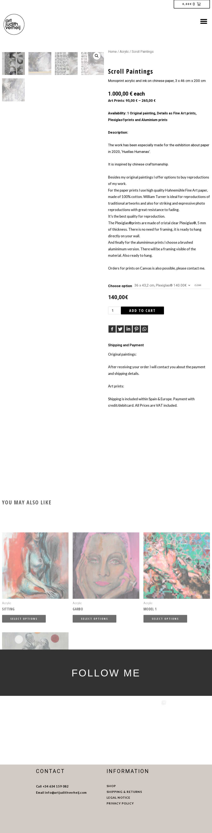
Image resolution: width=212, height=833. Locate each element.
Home (112, 52)
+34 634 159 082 (56, 786)
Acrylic (124, 52)
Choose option (120, 286)
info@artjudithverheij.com (66, 792)
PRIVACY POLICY (120, 803)
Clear (197, 285)
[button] (203, 21)
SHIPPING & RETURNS (125, 791)
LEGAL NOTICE (119, 797)
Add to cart (142, 310)
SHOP (111, 786)
